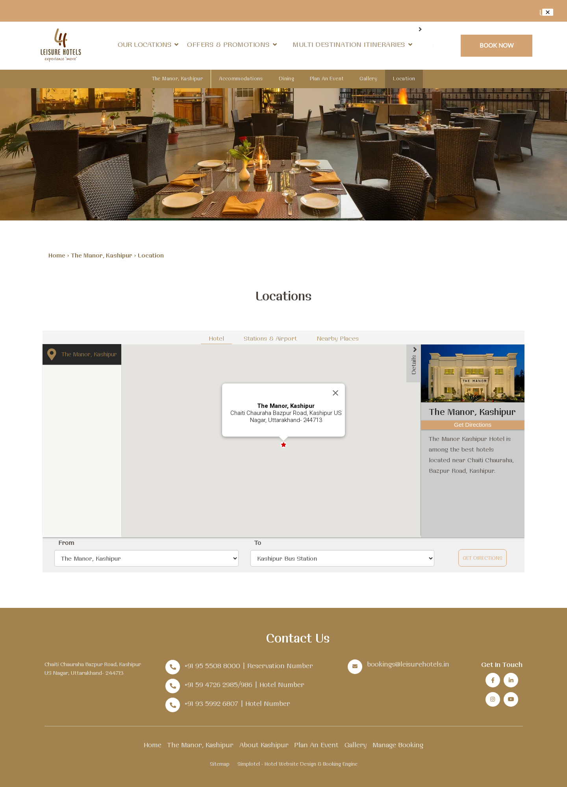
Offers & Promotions (229, 44)
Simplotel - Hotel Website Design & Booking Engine (297, 764)
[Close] (335, 392)
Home (56, 255)
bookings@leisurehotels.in (408, 664)
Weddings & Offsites (333, 44)
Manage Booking (397, 744)
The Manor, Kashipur (177, 78)
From (66, 542)
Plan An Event (327, 78)
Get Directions (482, 558)
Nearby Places (338, 338)
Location (404, 78)
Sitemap (220, 764)
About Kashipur (264, 744)
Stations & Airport (270, 338)
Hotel (216, 338)
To (257, 542)
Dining (401, 44)
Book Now (497, 45)
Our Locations (149, 44)
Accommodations (241, 78)
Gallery (368, 78)
